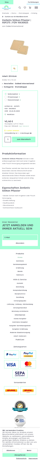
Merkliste (9, 114)
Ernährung (20, 268)
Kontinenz (20, 261)
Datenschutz (21, 458)
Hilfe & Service (20, 280)
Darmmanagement (20, 264)
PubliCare (20, 275)
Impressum (33, 458)
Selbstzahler (11, 94)
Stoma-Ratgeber (20, 319)
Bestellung (20, 287)
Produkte (20, 254)
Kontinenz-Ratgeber (20, 322)
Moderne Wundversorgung (20, 332)
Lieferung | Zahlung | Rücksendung (20, 304)
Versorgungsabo (20, 301)
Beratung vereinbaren (20, 311)
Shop (7, 2)
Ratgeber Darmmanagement (20, 326)
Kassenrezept (12, 100)
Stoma (20, 257)
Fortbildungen (33, 2)
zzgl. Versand (24, 126)
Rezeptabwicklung (20, 290)
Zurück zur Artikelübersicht (15, 17)
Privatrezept (11, 97)
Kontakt (20, 283)
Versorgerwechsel (20, 308)
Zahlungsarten (20, 347)
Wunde (20, 271)
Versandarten (20, 383)
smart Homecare (20, 336)
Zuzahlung (20, 297)
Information (20, 315)
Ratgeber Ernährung (20, 329)
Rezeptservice (20, 294)
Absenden (20, 243)
